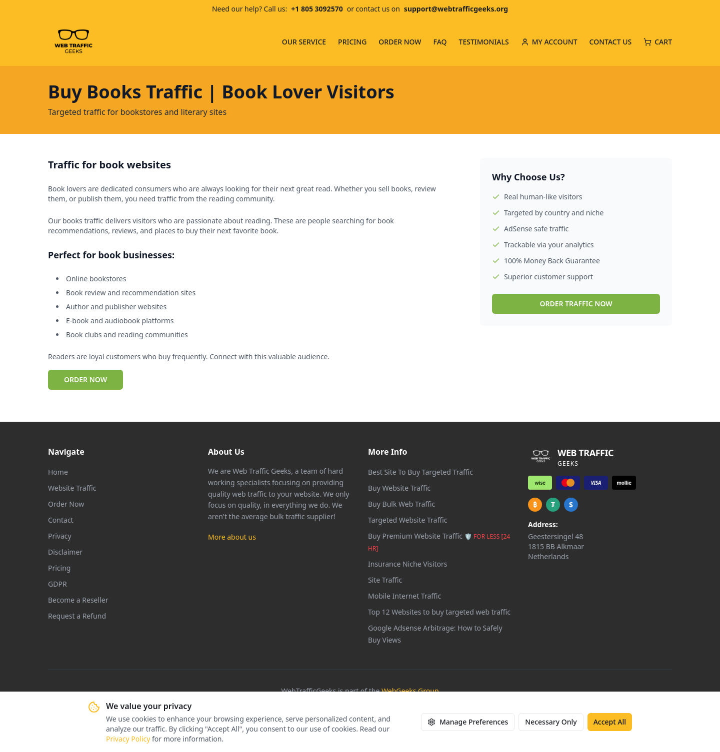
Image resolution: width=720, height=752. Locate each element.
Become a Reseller (78, 600)
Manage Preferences (468, 722)
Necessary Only (550, 722)
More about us (232, 537)
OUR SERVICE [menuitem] (304, 41)
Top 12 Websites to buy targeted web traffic (439, 612)
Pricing (59, 568)
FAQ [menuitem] (440, 41)
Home (58, 472)
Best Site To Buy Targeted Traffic (420, 472)
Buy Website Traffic (399, 488)
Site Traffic (385, 580)
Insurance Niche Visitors (408, 564)
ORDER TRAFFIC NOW (576, 303)
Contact (61, 520)
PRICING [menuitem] (352, 41)
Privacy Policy (128, 739)
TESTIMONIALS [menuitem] (484, 41)
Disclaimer (65, 552)
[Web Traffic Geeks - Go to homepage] (73, 42)
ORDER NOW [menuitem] (399, 41)
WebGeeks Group (410, 691)
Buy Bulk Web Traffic (401, 504)
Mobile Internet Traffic (404, 596)
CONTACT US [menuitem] (611, 41)
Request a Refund (77, 616)
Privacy (60, 536)
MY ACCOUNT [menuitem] (549, 41)
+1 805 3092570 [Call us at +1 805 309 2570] (316, 8)
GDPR (57, 584)
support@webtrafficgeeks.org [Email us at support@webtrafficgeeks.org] (456, 8)
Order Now (66, 504)
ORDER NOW (85, 379)
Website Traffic (72, 488)
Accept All (610, 722)
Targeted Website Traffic (407, 520)
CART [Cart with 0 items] (658, 41)
